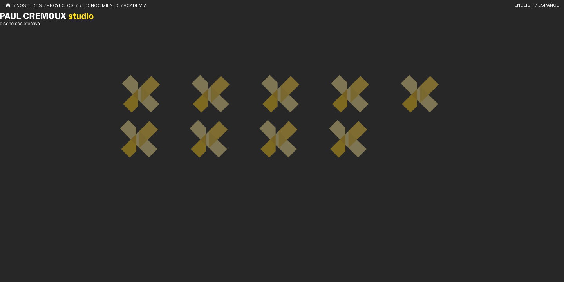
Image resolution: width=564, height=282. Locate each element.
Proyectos (60, 5)
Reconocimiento (98, 5)
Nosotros (29, 5)
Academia (135, 5)
